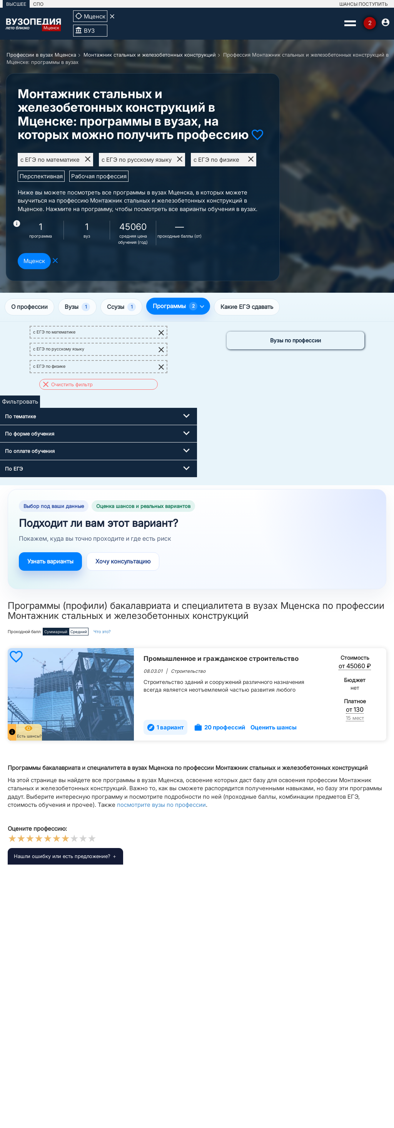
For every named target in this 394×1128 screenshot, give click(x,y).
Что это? (102, 631)
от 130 (355, 709)
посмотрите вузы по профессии (161, 804)
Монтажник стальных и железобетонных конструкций (149, 55)
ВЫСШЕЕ (16, 4)
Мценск (34, 261)
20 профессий (219, 727)
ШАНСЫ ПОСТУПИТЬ (363, 4)
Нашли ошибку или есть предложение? (62, 856)
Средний (78, 631)
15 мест (355, 718)
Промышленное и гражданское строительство (221, 658)
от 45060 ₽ (355, 666)
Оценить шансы (273, 727)
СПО (38, 4)
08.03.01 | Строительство (174, 671)
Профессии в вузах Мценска (41, 55)
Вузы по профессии (295, 340)
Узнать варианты (50, 561)
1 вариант (165, 727)
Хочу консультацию (122, 561)
